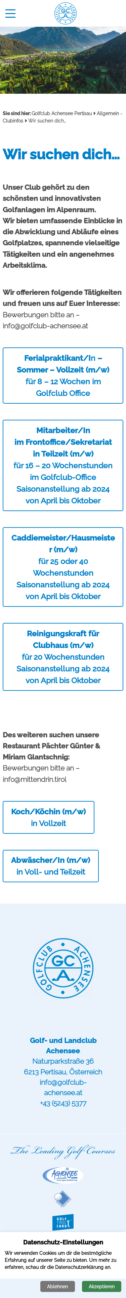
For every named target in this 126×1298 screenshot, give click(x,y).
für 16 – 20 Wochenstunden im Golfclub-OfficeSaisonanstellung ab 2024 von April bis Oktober (63, 465)
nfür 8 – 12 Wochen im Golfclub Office (63, 375)
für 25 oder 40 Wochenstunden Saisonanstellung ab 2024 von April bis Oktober (63, 567)
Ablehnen (57, 1286)
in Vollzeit (48, 817)
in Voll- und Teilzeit (50, 866)
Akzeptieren (102, 1286)
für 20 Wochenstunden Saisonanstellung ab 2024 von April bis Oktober (63, 657)
